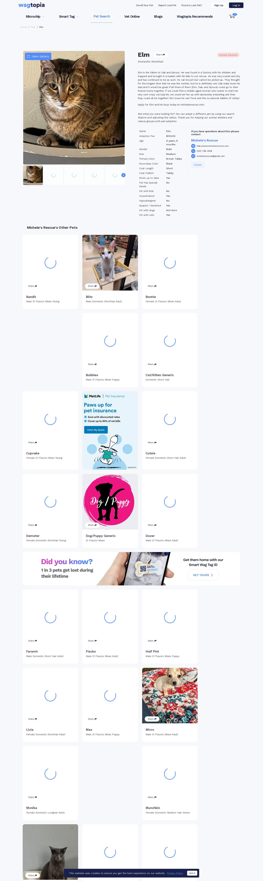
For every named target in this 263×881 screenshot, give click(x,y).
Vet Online (132, 16)
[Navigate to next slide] (123, 175)
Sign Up (218, 5)
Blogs (158, 16)
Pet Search (101, 16)
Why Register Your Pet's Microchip (117, 834)
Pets (33, 27)
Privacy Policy (175, 873)
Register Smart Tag (158, 840)
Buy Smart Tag (155, 834)
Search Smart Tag (157, 846)
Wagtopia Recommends (195, 16)
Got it (192, 873)
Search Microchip (106, 846)
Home (24, 27)
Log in (236, 5)
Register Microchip (107, 840)
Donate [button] (197, 165)
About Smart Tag (157, 851)
